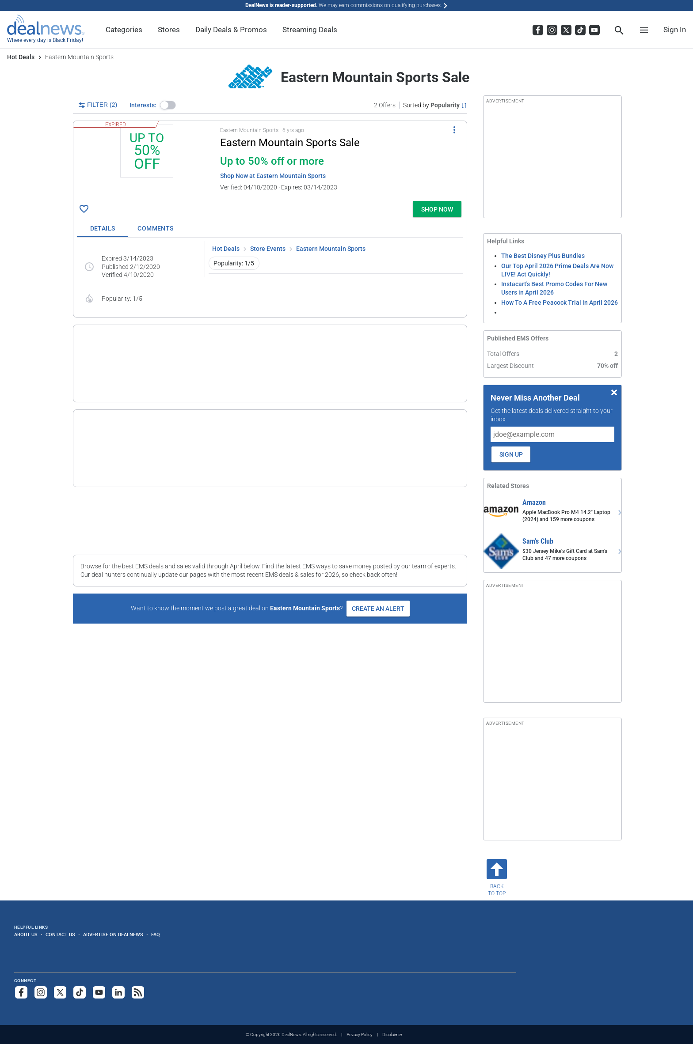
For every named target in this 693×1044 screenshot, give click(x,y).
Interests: (142, 105)
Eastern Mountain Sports (331, 248)
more (393, 379)
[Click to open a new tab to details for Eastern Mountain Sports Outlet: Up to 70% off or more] (110, 356)
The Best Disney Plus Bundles (543, 255)
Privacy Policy (359, 1034)
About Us (26, 934)
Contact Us (60, 934)
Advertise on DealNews (113, 934)
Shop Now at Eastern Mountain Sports (273, 175)
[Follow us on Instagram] (41, 992)
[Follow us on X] (60, 992)
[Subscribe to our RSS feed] (138, 992)
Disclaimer (392, 1034)
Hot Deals (20, 57)
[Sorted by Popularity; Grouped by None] (435, 105)
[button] (168, 105)
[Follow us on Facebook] (21, 992)
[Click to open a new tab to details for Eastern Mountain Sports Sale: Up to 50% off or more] (146, 161)
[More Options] (454, 130)
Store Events (268, 248)
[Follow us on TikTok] (79, 992)
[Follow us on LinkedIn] (118, 992)
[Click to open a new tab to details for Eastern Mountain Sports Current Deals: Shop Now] (110, 427)
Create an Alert (378, 580)
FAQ (155, 934)
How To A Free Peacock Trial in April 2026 (559, 302)
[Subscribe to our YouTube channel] (99, 992)
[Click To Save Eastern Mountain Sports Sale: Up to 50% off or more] (84, 209)
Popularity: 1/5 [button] (233, 263)
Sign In (674, 29)
